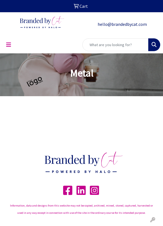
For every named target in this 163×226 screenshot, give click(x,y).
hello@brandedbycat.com (122, 24)
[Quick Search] (115, 44)
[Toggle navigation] (8, 45)
